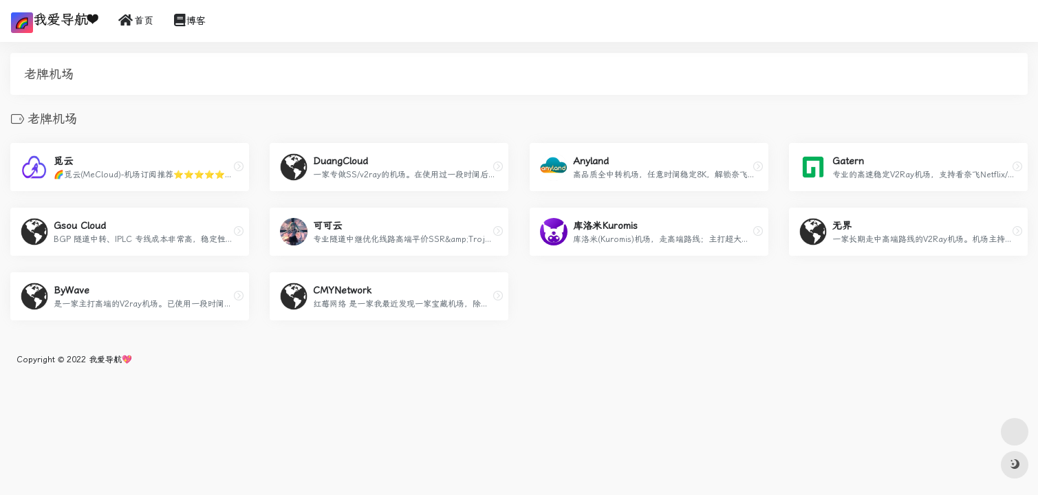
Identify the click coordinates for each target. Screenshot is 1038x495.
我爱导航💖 (110, 359)
